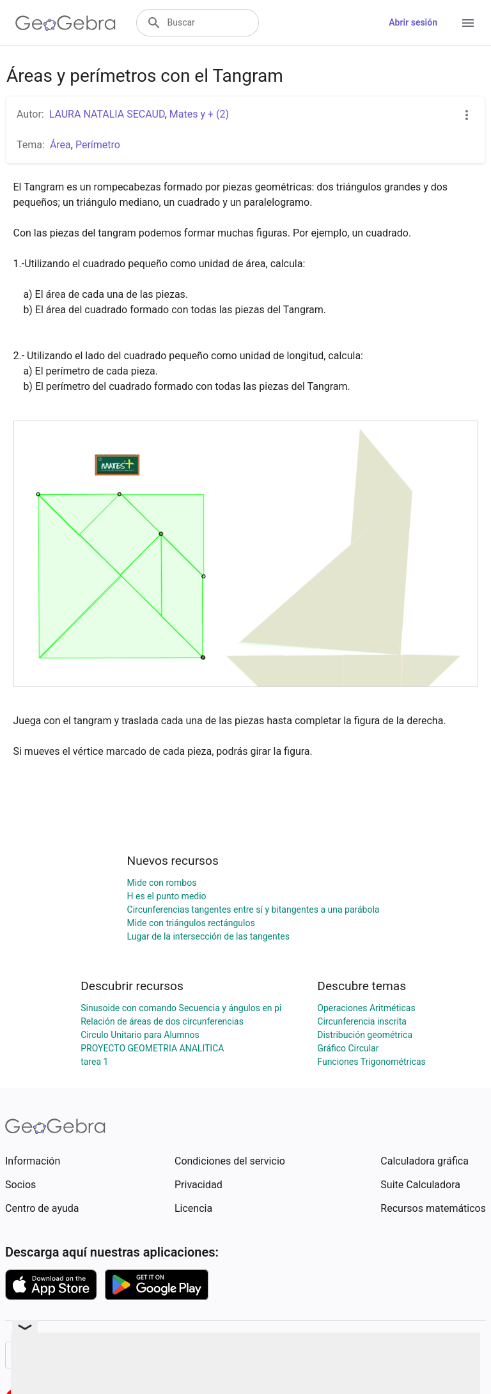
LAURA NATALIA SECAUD (107, 114)
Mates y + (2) (199, 114)
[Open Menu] (468, 23)
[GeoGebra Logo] (65, 23)
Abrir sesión (413, 22)
